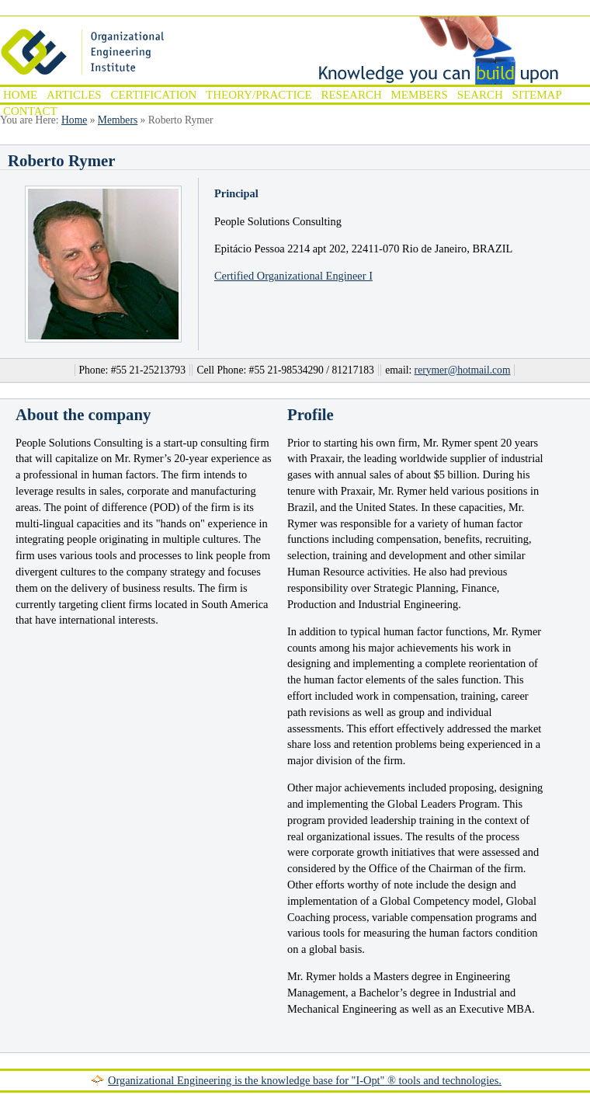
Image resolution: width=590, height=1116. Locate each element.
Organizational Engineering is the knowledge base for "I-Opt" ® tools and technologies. (305, 1080)
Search (480, 95)
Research (351, 95)
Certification (153, 95)
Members (419, 95)
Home (20, 95)
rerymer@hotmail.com (463, 370)
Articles (74, 95)
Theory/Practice (259, 95)
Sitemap (537, 95)
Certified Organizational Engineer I (293, 275)
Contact (30, 111)
